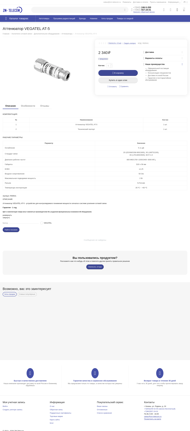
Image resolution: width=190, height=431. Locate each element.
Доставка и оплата (140, 2)
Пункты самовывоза (158, 2)
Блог (52, 423)
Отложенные (102, 410)
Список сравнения (104, 413)
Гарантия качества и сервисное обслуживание (95, 381)
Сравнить (124, 86)
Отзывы (45, 106)
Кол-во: (101, 66)
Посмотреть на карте (152, 419)
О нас (52, 406)
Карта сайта (55, 420)
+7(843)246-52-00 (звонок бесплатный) (159, 409)
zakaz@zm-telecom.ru (112, 2)
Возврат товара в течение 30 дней (160, 381)
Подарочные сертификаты (60, 413)
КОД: (140, 43)
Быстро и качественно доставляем (30, 381)
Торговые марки (56, 416)
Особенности (28, 106)
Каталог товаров (18, 18)
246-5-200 (142, 7)
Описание (10, 106)
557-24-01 (142, 10)
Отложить (112, 86)
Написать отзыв (114, 43)
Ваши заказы (102, 406)
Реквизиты (127, 2)
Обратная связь (56, 410)
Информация (173, 2)
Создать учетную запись (12, 410)
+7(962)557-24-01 (151, 411)
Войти (5, 406)
